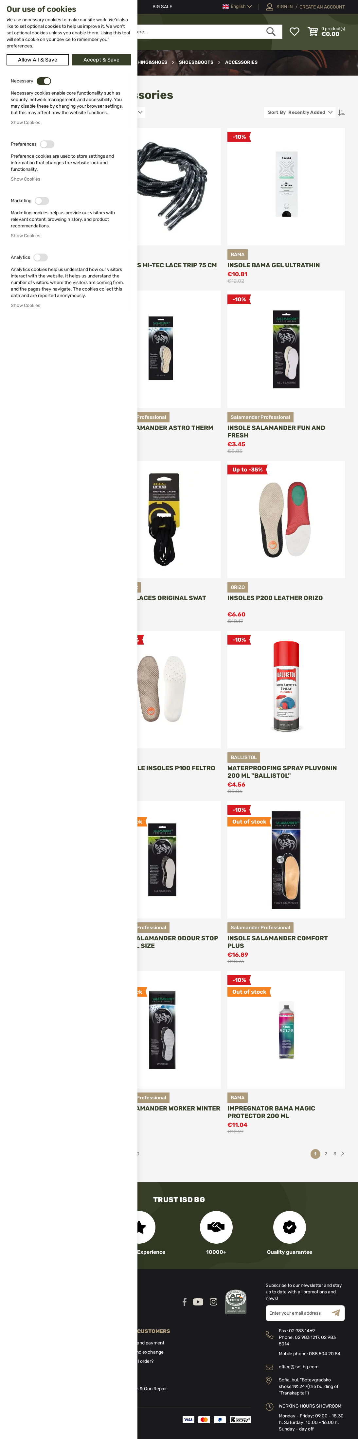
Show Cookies (25, 122)
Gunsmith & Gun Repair (142, 1389)
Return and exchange (141, 1352)
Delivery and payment (141, 1343)
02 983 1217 (307, 1337)
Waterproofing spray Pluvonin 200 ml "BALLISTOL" (282, 771)
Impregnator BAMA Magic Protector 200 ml (271, 1112)
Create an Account (322, 7)
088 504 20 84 (325, 1354)
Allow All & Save (37, 60)
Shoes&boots (196, 62)
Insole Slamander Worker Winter (161, 1108)
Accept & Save (101, 60)
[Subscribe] (338, 1313)
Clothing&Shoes (146, 62)
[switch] (44, 81)
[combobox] (184, 32)
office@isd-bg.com (298, 1367)
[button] (237, 6)
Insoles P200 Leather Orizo (275, 598)
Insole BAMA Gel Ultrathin (273, 265)
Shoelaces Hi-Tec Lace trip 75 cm (160, 265)
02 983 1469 (302, 1331)
